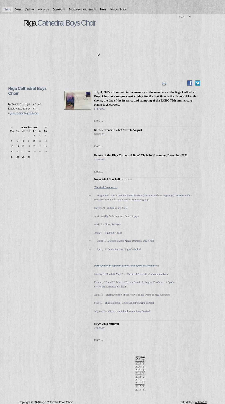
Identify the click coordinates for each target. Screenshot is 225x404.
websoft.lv (201, 402)
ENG (181, 17)
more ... (98, 120)
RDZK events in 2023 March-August (118, 130)
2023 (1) (140, 363)
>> (45, 128)
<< (12, 128)
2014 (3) (140, 389)
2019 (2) (140, 373)
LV (189, 17)
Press (102, 9)
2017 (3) (140, 379)
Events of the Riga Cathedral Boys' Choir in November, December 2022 (141, 155)
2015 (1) (140, 386)
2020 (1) (140, 370)
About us (43, 9)
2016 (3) (140, 383)
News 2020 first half (107, 179)
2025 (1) (140, 360)
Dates (17, 9)
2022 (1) (140, 366)
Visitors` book (118, 9)
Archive (29, 9)
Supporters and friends (82, 9)
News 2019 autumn (106, 323)
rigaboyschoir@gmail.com (23, 113)
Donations (58, 9)
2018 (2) (140, 376)
